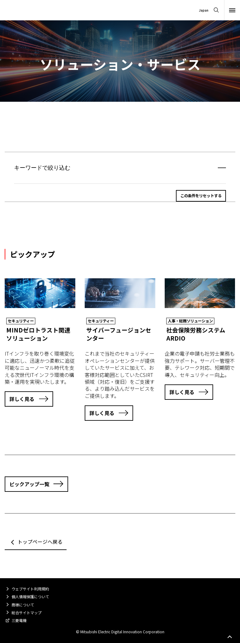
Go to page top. (229, 637)
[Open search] (216, 10)
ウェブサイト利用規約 (30, 589)
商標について (23, 605)
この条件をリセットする (201, 195)
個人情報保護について (30, 596)
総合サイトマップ (27, 612)
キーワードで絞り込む (42, 168)
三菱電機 (19, 620)
